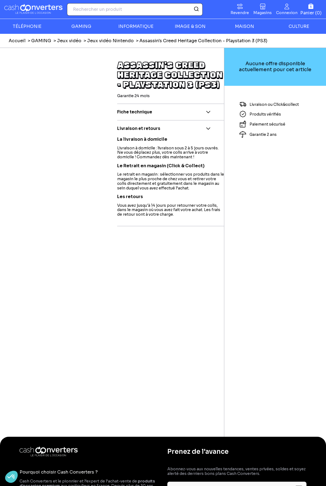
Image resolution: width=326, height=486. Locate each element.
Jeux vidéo (69, 41)
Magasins (262, 12)
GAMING (81, 26)
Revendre (240, 12)
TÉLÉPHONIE (27, 26)
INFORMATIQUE (136, 26)
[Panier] (311, 9)
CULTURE (299, 26)
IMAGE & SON (190, 26)
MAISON (244, 26)
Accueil (17, 41)
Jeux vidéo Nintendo (110, 41)
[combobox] (135, 9)
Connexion (287, 12)
